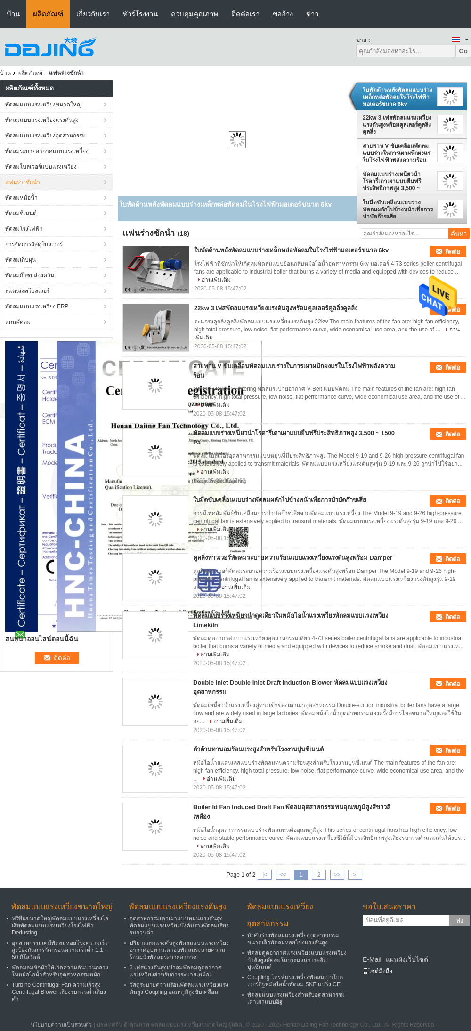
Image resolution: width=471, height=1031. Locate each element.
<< (283, 874)
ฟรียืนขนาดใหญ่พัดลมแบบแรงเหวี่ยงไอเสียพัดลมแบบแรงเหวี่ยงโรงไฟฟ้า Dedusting (60, 925)
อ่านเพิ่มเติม (216, 279)
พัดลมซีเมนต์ (21, 213)
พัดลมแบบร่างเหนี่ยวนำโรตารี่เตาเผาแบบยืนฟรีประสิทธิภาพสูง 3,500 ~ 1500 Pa (392, 181)
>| (355, 874)
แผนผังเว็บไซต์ (407, 959)
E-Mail (372, 959)
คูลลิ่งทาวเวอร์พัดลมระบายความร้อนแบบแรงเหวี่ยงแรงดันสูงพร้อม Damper (292, 557)
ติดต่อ (452, 251)
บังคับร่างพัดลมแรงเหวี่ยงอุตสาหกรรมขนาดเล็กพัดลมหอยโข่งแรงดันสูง (293, 939)
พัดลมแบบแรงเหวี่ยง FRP (36, 306)
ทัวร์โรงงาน (140, 14)
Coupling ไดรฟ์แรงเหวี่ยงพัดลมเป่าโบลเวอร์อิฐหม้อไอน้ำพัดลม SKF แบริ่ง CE (295, 981)
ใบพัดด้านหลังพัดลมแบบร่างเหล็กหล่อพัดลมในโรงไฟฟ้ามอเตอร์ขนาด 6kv (397, 97)
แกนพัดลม (18, 322)
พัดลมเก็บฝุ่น (20, 260)
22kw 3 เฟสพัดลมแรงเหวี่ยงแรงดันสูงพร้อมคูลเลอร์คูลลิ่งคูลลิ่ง (397, 124)
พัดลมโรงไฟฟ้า (24, 229)
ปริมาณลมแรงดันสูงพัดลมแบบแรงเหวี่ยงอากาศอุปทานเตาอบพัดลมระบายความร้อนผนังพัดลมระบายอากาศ (179, 950)
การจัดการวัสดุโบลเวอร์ (34, 244)
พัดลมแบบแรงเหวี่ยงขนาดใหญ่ (43, 104)
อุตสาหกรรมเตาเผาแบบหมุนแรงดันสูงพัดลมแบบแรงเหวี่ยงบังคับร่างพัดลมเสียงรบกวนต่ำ (179, 925)
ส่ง (459, 920)
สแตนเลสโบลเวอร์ (27, 291)
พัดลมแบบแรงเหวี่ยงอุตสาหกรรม (45, 135)
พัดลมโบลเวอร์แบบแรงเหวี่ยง (41, 166)
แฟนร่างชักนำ (22, 182)
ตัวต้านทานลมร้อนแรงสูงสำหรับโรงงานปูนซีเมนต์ (258, 749)
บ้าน (13, 14)
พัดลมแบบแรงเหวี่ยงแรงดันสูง (42, 120)
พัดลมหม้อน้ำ (21, 197)
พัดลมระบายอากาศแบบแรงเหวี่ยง (47, 151)
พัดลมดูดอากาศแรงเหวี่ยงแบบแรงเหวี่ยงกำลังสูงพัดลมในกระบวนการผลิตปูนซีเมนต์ (297, 960)
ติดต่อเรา (245, 14)
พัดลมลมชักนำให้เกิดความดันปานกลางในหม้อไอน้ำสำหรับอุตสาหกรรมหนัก (60, 971)
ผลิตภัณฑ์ (48, 14)
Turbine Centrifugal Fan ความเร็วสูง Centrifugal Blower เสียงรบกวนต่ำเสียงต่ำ (59, 992)
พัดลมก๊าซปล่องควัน (29, 275)
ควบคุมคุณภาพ (194, 14)
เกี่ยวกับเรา (93, 14)
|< (264, 874)
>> (337, 874)
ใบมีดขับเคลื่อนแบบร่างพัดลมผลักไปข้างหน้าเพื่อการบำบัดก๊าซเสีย (398, 209)
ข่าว (312, 14)
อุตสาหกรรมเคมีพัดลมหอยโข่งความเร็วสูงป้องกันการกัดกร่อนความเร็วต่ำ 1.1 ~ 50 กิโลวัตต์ (60, 950)
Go (463, 51)
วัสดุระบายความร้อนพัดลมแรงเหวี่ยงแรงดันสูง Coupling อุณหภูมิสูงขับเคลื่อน (179, 988)
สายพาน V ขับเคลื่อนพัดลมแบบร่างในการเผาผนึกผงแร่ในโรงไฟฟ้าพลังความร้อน (396, 153)
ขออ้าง (283, 14)
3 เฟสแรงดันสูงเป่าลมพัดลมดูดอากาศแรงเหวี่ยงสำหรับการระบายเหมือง (176, 971)
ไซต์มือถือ (377, 971)
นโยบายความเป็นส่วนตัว (61, 1025)
